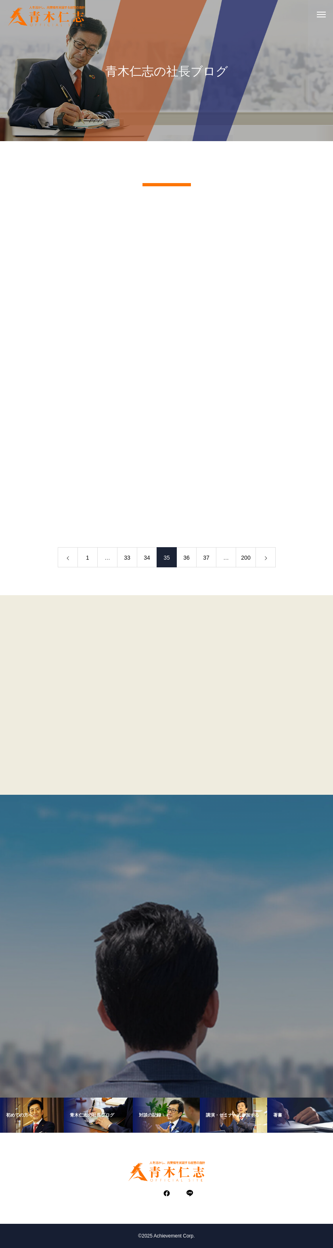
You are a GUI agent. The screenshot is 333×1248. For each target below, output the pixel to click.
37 (206, 560)
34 (147, 560)
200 (245, 560)
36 (186, 560)
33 (127, 560)
